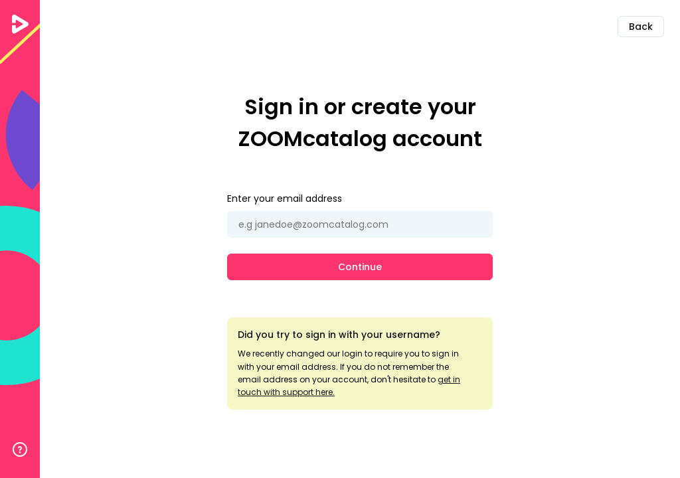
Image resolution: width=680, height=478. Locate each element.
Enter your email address (284, 198)
